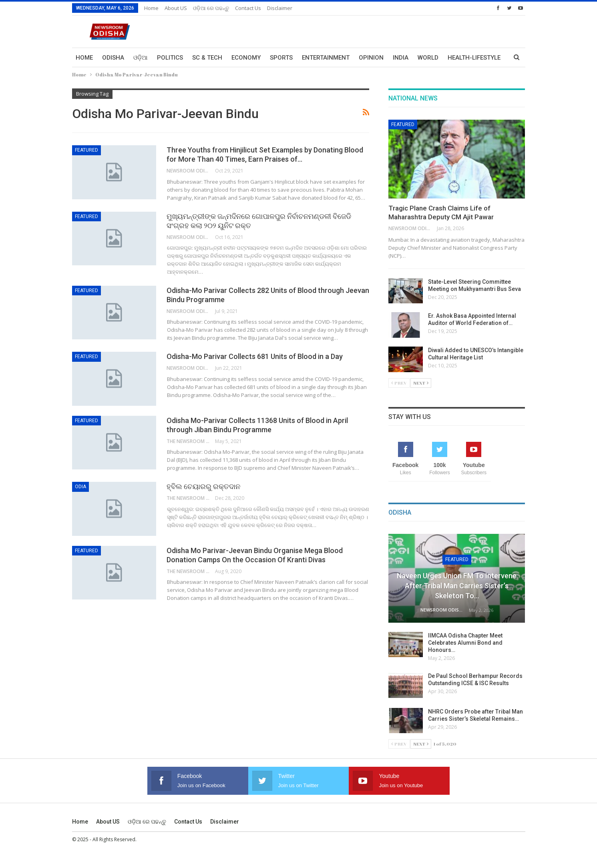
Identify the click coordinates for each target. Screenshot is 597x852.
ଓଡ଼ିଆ (140, 57)
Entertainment (326, 57)
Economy (246, 57)
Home (151, 8)
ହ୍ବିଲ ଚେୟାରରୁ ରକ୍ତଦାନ (203, 486)
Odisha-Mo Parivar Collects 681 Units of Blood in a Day (255, 356)
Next (420, 383)
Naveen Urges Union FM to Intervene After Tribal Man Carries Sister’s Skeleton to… (457, 585)
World (428, 57)
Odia (80, 486)
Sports (281, 57)
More (456, 57)
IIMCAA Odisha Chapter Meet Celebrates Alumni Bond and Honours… (465, 642)
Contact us (248, 8)
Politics (170, 57)
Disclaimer (279, 8)
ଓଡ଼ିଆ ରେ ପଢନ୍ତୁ (211, 8)
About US (176, 8)
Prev (399, 383)
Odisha (113, 57)
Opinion (371, 57)
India (400, 57)
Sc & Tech (207, 57)
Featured (86, 150)
